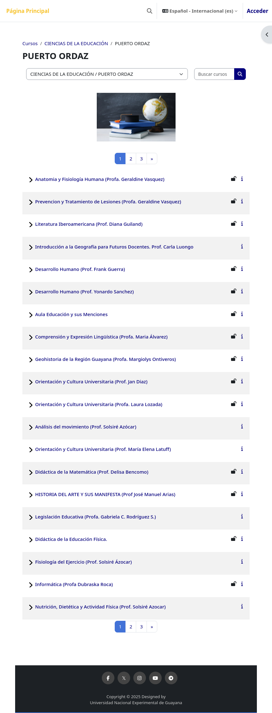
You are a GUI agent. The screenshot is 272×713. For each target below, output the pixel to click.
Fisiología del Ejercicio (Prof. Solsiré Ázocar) (83, 562)
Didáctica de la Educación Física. (71, 539)
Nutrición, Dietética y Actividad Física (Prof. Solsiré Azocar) (100, 606)
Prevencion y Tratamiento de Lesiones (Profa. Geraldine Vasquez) (108, 201)
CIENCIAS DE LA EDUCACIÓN (76, 43)
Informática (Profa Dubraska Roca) (74, 584)
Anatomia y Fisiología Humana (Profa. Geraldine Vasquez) (99, 179)
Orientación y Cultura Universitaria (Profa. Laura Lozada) (98, 404)
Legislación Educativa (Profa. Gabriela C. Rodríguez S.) (95, 516)
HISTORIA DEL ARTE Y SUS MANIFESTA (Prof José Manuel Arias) (105, 494)
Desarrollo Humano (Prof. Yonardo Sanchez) (84, 291)
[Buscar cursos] (214, 74)
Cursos (30, 43)
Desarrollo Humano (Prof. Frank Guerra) (80, 269)
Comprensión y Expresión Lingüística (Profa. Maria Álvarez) (101, 336)
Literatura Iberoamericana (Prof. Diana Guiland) (88, 224)
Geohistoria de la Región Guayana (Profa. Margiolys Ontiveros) (105, 359)
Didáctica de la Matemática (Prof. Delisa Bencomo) (91, 472)
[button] (149, 11)
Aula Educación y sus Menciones (71, 314)
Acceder (257, 11)
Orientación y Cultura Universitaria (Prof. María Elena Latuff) (103, 449)
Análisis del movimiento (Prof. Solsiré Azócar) (85, 426)
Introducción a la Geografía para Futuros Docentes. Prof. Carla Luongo (114, 246)
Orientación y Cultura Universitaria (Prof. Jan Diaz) (91, 381)
